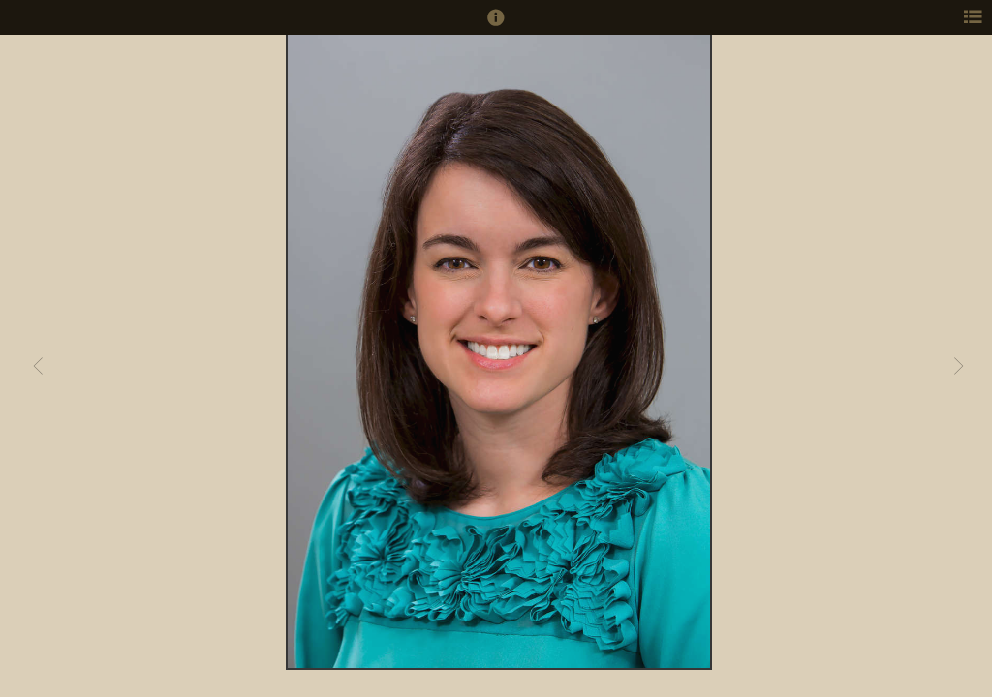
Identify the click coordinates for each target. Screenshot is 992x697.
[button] (496, 26)
